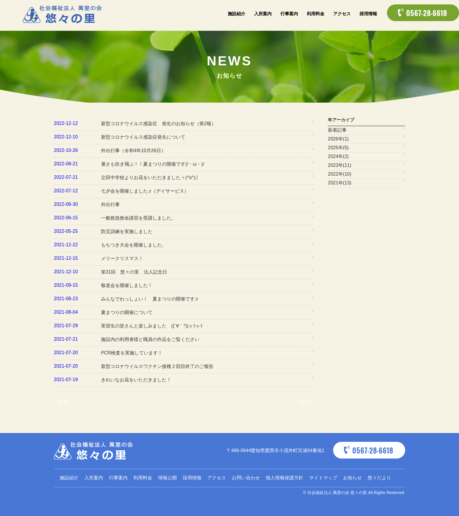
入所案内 (263, 13)
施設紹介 (236, 13)
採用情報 (368, 13)
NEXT (63, 401)
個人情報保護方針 (284, 477)
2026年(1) (338, 138)
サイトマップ (323, 477)
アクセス (342, 13)
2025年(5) (338, 147)
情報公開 (167, 477)
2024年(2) (338, 156)
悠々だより (379, 477)
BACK (304, 401)
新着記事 (337, 130)
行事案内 (289, 13)
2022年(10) (339, 174)
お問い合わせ (246, 477)
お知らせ (352, 477)
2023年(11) (339, 165)
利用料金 (315, 13)
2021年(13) (339, 182)
